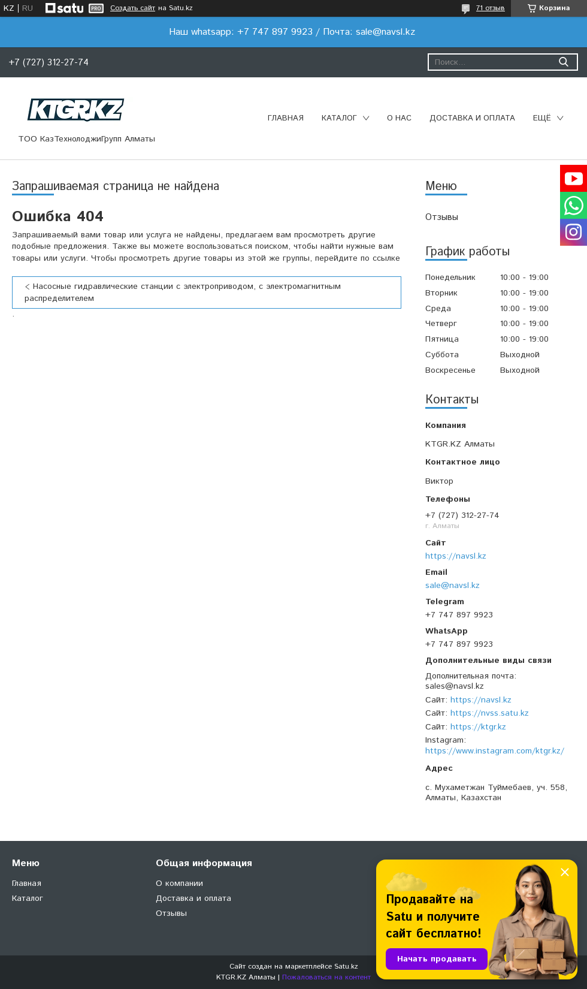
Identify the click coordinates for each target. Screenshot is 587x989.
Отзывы (441, 217)
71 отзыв (490, 8)
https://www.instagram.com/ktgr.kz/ (494, 751)
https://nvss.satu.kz (489, 713)
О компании (179, 884)
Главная (286, 118)
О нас (399, 118)
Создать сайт (132, 8)
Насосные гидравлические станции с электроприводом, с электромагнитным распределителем (183, 292)
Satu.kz (346, 966)
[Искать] (563, 62)
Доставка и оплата (472, 118)
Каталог (339, 118)
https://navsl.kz (455, 556)
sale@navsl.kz (452, 586)
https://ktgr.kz (478, 727)
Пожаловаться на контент (326, 977)
